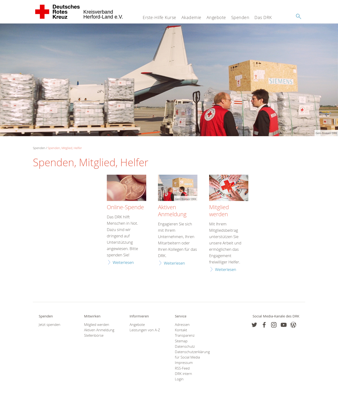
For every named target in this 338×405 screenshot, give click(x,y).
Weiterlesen (123, 262)
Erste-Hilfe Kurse (159, 17)
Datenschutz (185, 346)
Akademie (191, 17)
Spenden (240, 17)
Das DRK (263, 17)
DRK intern (183, 373)
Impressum (184, 362)
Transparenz (185, 335)
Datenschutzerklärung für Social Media (191, 354)
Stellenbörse (94, 335)
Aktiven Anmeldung (172, 211)
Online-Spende (125, 207)
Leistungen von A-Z (145, 330)
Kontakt (181, 330)
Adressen (182, 324)
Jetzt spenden (49, 324)
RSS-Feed (182, 368)
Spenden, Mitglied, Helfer (65, 148)
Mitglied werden (219, 211)
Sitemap (181, 341)
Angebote (216, 17)
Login (179, 379)
